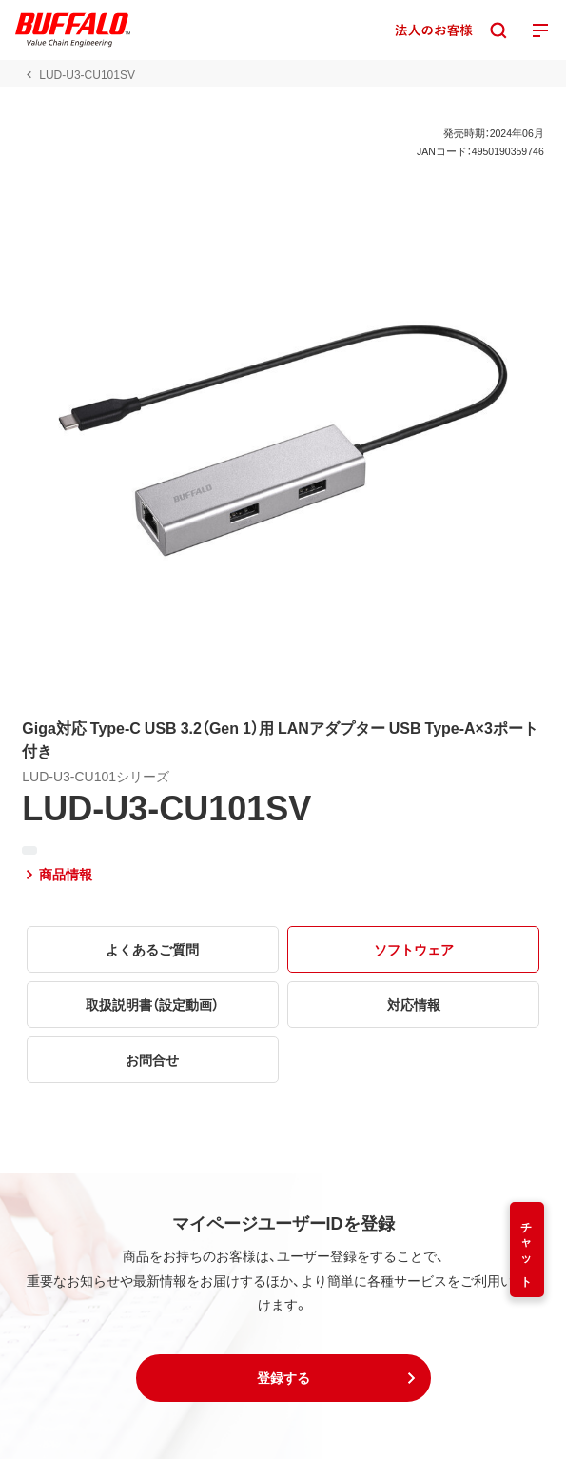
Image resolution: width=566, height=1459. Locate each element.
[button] (283, 1378)
